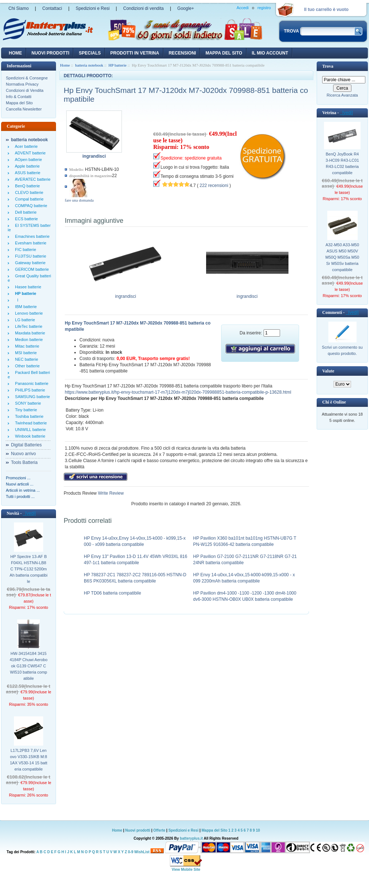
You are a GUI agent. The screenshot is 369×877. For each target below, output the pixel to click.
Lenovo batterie (28, 313)
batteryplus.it (192, 838)
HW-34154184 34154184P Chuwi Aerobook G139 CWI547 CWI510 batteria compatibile (28, 666)
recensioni (182, 53)
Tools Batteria (24, 462)
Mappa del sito (223, 53)
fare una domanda (79, 200)
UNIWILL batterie (29, 429)
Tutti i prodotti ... (20, 496)
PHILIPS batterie (29, 390)
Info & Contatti (18, 96)
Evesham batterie (29, 243)
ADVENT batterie (29, 153)
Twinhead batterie (30, 423)
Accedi (242, 7)
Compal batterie (28, 199)
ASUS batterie (26, 172)
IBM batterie (25, 306)
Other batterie (26, 366)
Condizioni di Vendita (25, 90)
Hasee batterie (27, 287)
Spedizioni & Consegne (27, 78)
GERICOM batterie (31, 269)
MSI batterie (25, 353)
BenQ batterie (26, 186)
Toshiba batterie (28, 416)
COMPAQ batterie (30, 205)
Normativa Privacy (22, 84)
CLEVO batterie (28, 192)
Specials (90, 53)
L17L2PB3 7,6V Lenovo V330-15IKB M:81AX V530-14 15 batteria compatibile (28, 759)
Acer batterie (25, 146)
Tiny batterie (25, 410)
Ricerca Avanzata (342, 95)
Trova (327, 66)
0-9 (130, 852)
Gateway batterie (29, 263)
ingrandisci (126, 294)
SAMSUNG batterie (31, 396)
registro (264, 7)
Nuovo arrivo (23, 453)
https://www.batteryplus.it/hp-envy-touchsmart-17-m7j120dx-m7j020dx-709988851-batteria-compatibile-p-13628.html (178, 392)
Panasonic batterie (30, 383)
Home (15, 53)
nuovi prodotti (50, 53)
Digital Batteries (26, 444)
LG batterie (24, 320)
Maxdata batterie (29, 333)
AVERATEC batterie (32, 179)
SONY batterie (27, 403)
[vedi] (29, 513)
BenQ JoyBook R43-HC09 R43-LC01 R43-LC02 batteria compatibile (342, 163)
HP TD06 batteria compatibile (112, 593)
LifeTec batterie (27, 326)
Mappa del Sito (19, 103)
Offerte (160, 830)
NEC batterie (25, 359)
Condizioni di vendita (143, 8)
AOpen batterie (27, 159)
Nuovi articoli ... (19, 484)
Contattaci (52, 8)
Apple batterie (26, 166)
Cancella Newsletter (24, 109)
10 (258, 830)
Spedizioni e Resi (93, 8)
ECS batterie (25, 219)
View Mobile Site (186, 869)
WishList (142, 852)
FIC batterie (24, 249)
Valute (328, 371)
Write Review (110, 493)
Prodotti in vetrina (134, 53)
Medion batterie (28, 339)
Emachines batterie (31, 236)
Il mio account (270, 53)
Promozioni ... (18, 478)
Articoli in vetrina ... (23, 490)
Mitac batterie (26, 346)
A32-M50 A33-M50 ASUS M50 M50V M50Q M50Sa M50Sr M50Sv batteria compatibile (342, 257)
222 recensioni (214, 185)
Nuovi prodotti (137, 830)
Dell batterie (25, 212)
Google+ (185, 8)
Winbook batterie (29, 436)
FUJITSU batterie (29, 256)
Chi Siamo (18, 8)
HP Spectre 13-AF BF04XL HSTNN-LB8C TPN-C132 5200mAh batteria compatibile (28, 569)
